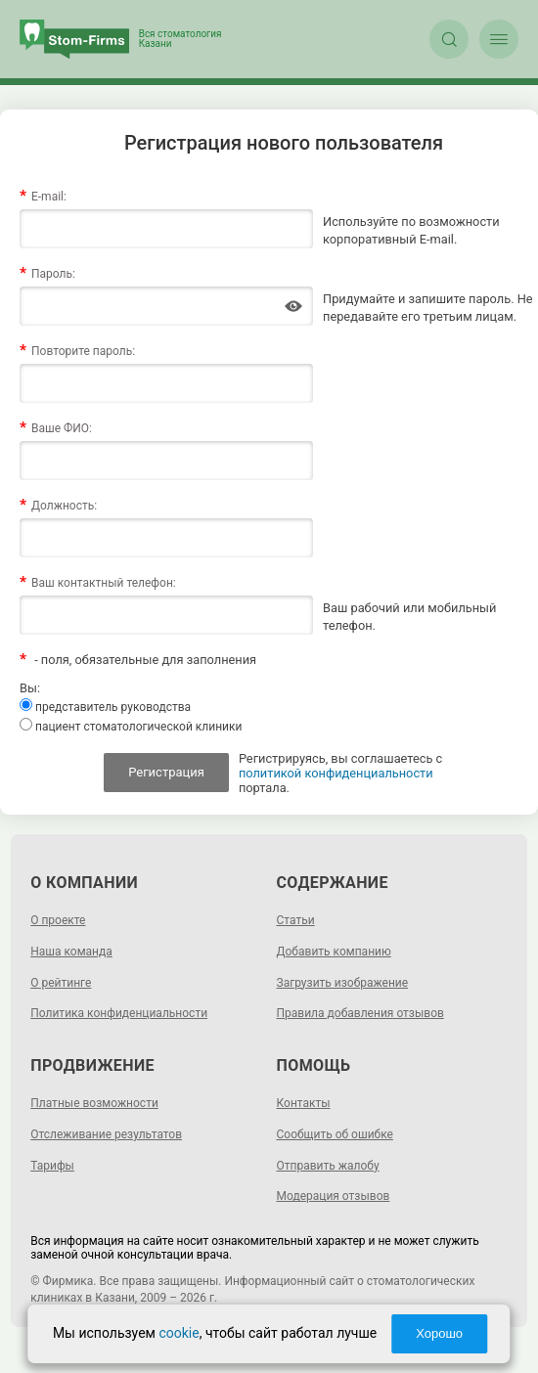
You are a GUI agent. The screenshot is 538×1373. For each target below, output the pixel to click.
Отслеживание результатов (106, 1134)
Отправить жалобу (328, 1166)
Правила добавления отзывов (360, 1013)
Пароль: (53, 274)
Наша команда (71, 951)
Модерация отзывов (333, 1196)
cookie (178, 1333)
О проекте (57, 920)
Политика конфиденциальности (118, 1013)
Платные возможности (94, 1103)
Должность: (64, 505)
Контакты (304, 1103)
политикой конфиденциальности (336, 773)
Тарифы (52, 1166)
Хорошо (439, 1333)
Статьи (296, 920)
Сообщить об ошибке (335, 1134)
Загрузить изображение (343, 983)
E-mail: (49, 196)
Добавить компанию (334, 951)
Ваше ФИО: (61, 428)
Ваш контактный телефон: (103, 583)
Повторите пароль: (83, 351)
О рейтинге (60, 983)
